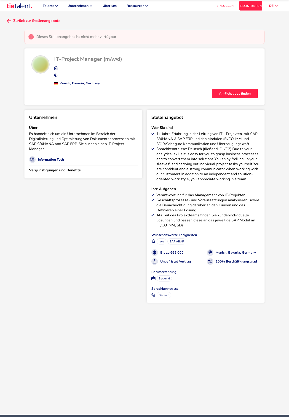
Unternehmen (79, 7)
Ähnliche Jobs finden (235, 95)
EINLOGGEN (225, 7)
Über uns (110, 7)
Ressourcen (137, 7)
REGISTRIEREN (251, 7)
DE (273, 7)
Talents (50, 7)
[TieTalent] (19, 6)
